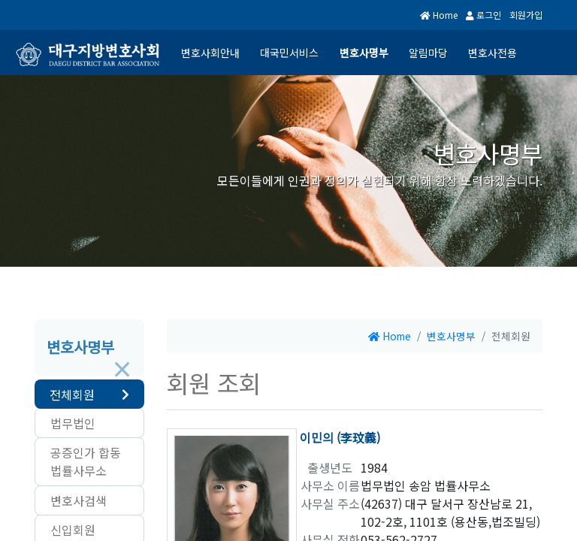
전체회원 (72, 394)
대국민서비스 (287, 52)
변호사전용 (492, 52)
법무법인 (72, 423)
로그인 (485, 14)
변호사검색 (78, 500)
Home (446, 14)
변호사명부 (362, 52)
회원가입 (525, 14)
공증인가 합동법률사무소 (85, 461)
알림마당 (427, 52)
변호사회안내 (207, 52)
